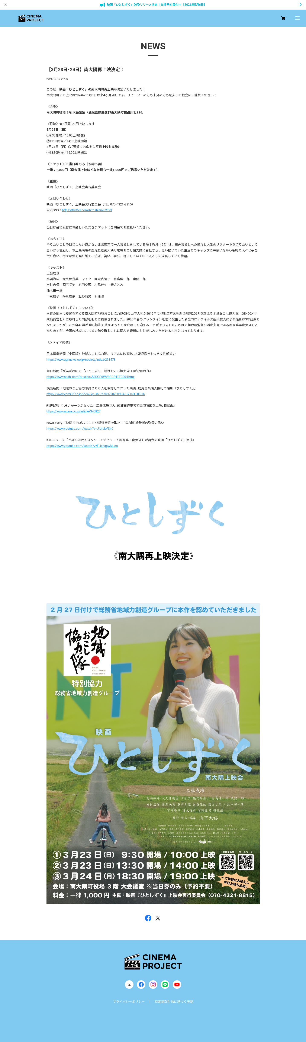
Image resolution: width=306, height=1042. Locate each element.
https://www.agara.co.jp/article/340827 (73, 411)
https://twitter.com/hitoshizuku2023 (87, 210)
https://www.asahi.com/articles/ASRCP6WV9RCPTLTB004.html (90, 377)
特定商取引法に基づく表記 (174, 1002)
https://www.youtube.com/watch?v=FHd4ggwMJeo (82, 446)
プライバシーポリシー (129, 1002)
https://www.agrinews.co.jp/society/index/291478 (80, 360)
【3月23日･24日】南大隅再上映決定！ (85, 69)
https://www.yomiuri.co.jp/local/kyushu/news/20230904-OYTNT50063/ (95, 394)
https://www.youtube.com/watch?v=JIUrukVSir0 (79, 429)
